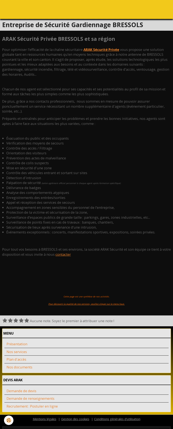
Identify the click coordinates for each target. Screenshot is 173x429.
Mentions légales (44, 419)
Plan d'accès (16, 359)
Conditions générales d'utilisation (117, 419)
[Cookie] (9, 420)
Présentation (17, 344)
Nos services (17, 352)
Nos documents (19, 367)
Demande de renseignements (30, 398)
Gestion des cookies (75, 419)
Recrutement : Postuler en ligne (32, 406)
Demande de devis (21, 391)
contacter (63, 254)
